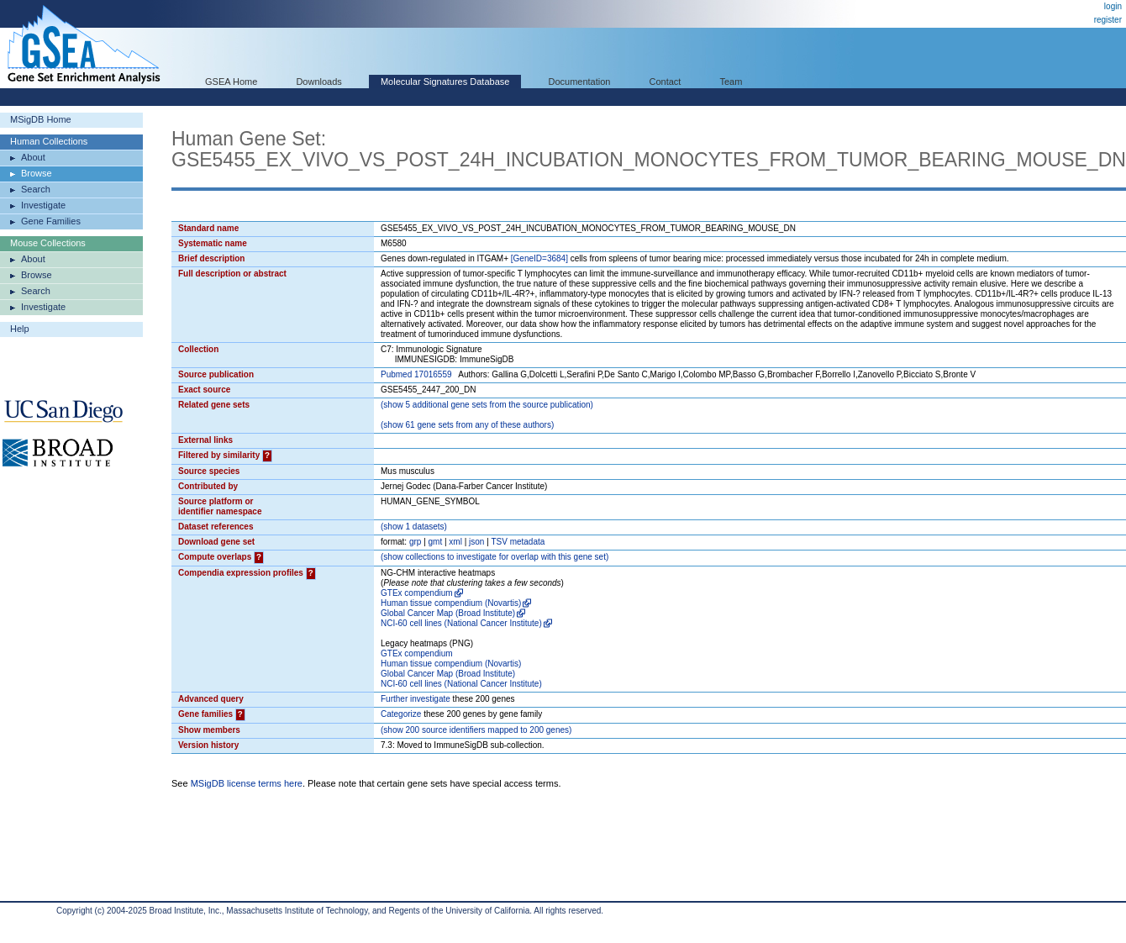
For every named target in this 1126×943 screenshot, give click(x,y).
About (33, 157)
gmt (436, 541)
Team (731, 81)
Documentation (579, 81)
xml (455, 541)
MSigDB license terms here (247, 783)
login (1113, 6)
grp (415, 541)
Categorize (401, 714)
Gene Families (51, 221)
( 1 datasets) (414, 526)
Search (35, 189)
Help (19, 329)
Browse (36, 173)
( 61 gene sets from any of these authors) (467, 424)
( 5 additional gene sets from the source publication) (487, 404)
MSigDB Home (40, 119)
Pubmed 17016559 (416, 374)
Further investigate (415, 698)
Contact (665, 81)
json (476, 541)
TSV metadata (518, 541)
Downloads (318, 81)
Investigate (43, 205)
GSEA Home (231, 81)
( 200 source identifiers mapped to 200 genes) (476, 730)
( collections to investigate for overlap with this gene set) (494, 556)
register (1108, 19)
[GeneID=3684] (539, 258)
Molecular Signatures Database (445, 81)
